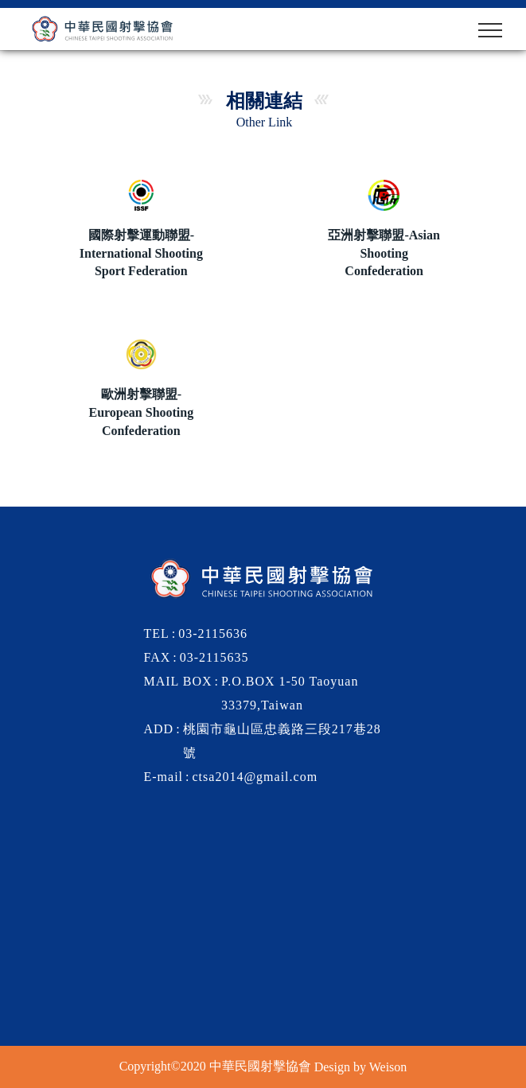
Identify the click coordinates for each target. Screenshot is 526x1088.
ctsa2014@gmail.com (255, 776)
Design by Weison (360, 1066)
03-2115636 (212, 633)
